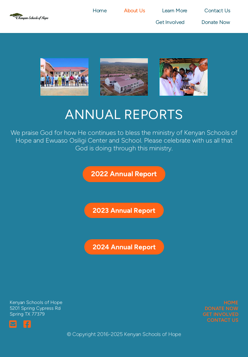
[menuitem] (100, 10)
